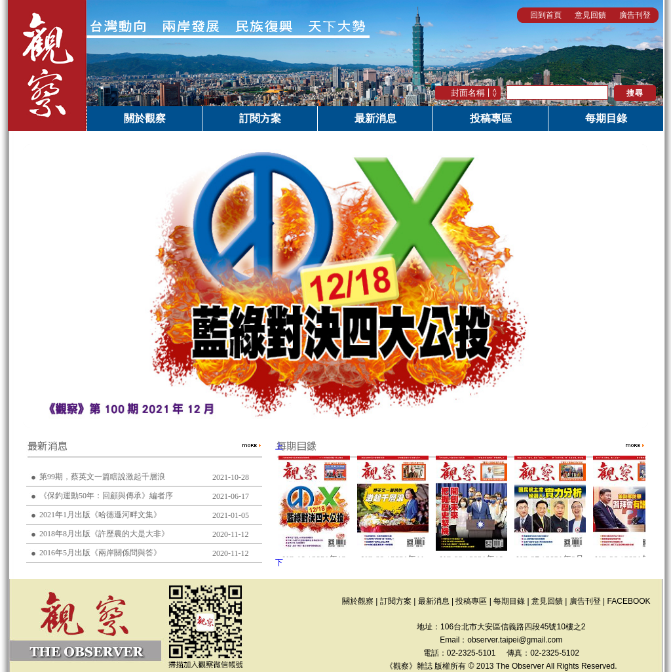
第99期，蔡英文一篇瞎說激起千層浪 (102, 476)
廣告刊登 (635, 15)
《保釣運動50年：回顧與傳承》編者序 (106, 495)
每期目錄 (606, 118)
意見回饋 (590, 15)
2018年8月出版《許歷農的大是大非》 (104, 533)
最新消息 (375, 118)
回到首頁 (546, 15)
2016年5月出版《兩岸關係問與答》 (100, 552)
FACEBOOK (629, 601)
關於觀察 (145, 118)
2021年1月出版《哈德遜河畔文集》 (100, 514)
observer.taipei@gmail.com (514, 639)
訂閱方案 (260, 118)
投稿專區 (491, 118)
